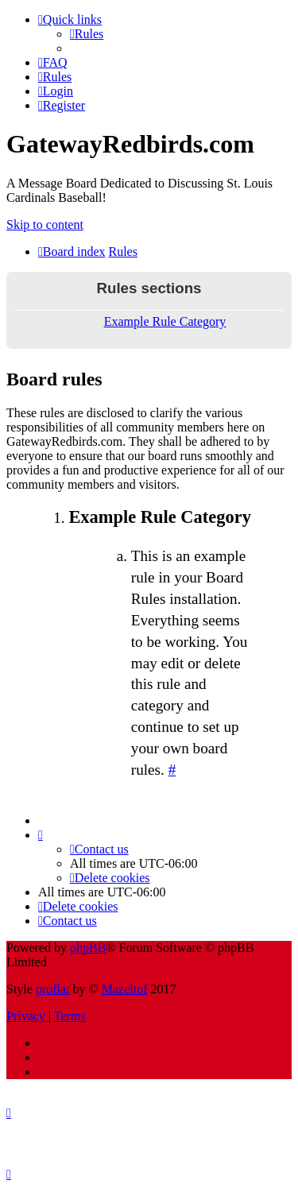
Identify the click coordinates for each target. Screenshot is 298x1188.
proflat (53, 989)
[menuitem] (86, 34)
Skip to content (44, 224)
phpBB (88, 947)
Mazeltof (125, 989)
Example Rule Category (165, 321)
